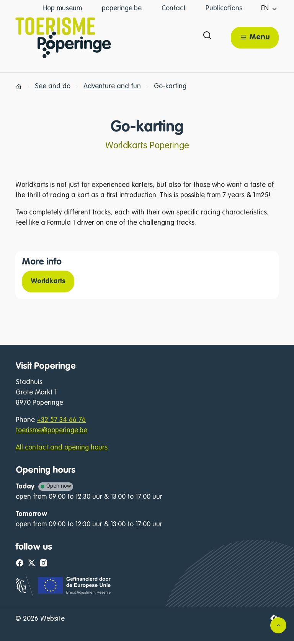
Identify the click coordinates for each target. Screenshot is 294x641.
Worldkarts (48, 281)
